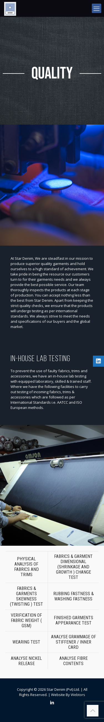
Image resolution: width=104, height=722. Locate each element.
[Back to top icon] (92, 710)
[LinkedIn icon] (52, 702)
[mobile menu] (96, 8)
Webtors (78, 694)
